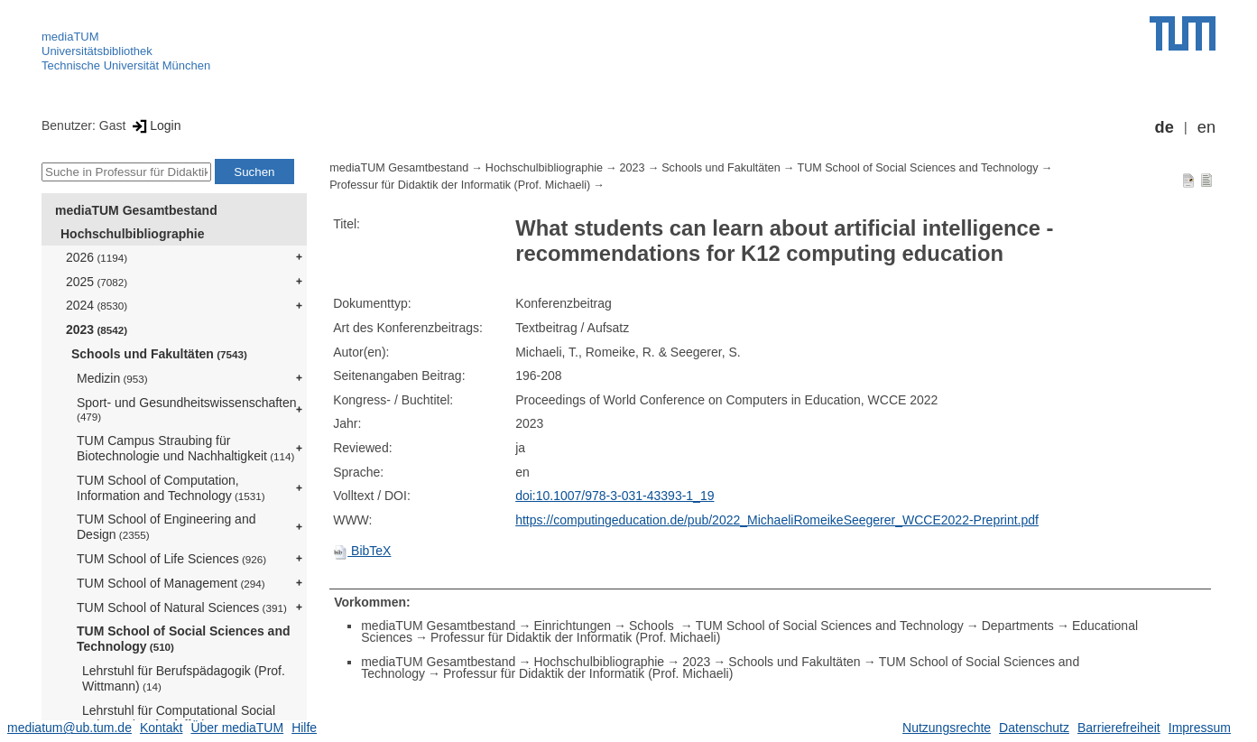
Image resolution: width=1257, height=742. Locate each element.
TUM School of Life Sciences (171, 559)
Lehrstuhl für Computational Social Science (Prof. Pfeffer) (178, 718)
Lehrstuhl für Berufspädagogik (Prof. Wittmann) (183, 678)
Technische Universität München (126, 65)
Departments (1018, 625)
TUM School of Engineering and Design (166, 527)
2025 (96, 281)
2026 (96, 257)
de (1164, 127)
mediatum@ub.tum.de (69, 727)
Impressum (1200, 727)
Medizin (112, 378)
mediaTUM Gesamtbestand (136, 210)
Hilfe (304, 727)
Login (154, 125)
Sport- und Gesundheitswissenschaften (187, 409)
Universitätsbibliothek (97, 51)
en (1206, 127)
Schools (653, 625)
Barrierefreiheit (1118, 727)
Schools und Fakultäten (159, 354)
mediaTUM (70, 36)
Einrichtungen (572, 625)
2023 (96, 329)
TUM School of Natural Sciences (182, 607)
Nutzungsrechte (946, 727)
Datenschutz (1034, 727)
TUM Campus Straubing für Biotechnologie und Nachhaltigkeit (185, 448)
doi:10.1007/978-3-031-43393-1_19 (614, 495)
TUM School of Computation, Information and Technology (171, 488)
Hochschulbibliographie (132, 234)
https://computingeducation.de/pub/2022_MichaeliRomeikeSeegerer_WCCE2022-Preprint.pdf (777, 520)
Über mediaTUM (236, 727)
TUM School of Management (171, 583)
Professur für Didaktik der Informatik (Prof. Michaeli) (459, 185)
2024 (96, 305)
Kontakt (161, 727)
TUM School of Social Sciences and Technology (184, 639)
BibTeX (362, 550)
